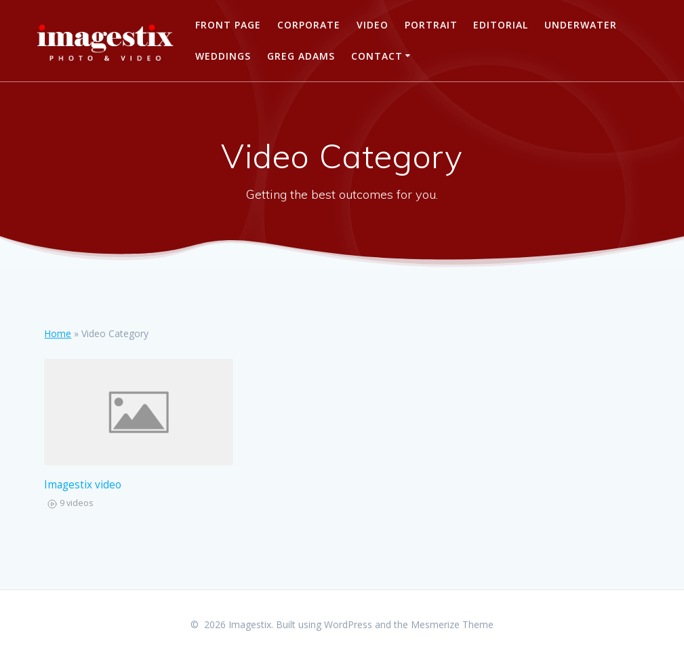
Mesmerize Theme (452, 624)
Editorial (500, 24)
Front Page (228, 24)
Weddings (223, 56)
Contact (377, 56)
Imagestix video (82, 485)
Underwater (580, 24)
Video (372, 24)
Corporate (308, 24)
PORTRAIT (431, 24)
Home (57, 333)
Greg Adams (301, 56)
